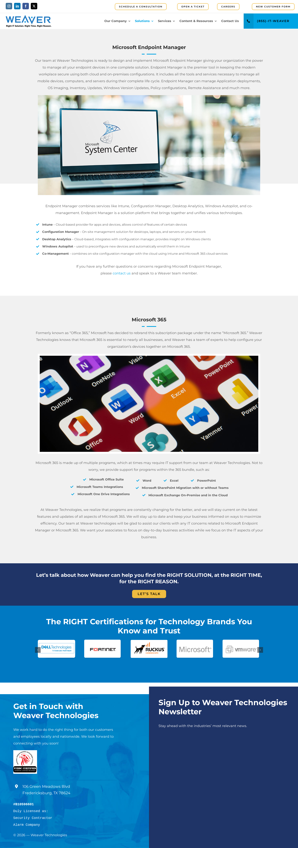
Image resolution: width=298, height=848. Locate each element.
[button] (38, 650)
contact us (122, 273)
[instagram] (9, 6)
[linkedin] (17, 6)
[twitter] (34, 6)
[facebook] (25, 6)
